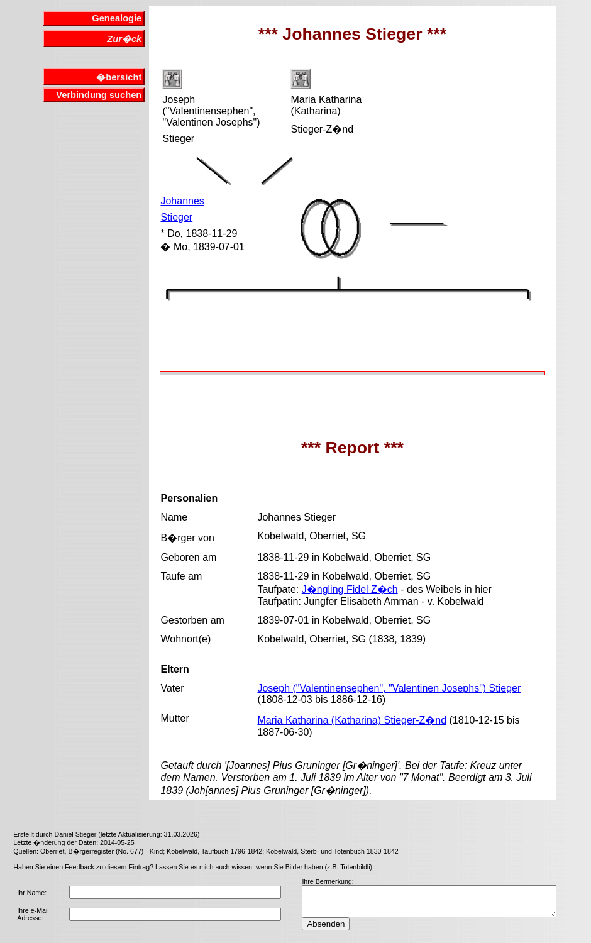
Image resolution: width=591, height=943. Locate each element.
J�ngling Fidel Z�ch (350, 589)
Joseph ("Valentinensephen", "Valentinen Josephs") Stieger (389, 688)
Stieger (176, 217)
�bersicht (118, 77)
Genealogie (116, 18)
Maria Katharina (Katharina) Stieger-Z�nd (351, 720)
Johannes (182, 201)
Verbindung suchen (98, 95)
